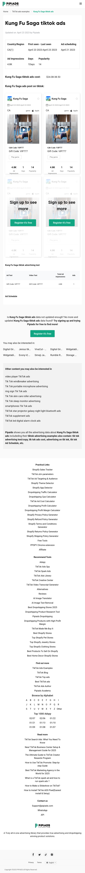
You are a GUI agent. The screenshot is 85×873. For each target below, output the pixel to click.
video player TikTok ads (17, 376)
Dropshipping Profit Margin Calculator (42, 510)
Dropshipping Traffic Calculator (42, 492)
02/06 (42, 718)
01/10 (53, 722)
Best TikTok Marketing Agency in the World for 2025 (42, 772)
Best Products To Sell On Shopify (42, 651)
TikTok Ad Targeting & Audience (43, 478)
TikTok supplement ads (17, 415)
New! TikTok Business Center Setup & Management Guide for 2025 (42, 749)
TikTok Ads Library (42, 575)
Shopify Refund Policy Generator (42, 519)
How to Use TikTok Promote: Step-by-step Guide (42, 764)
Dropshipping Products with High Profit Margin (42, 622)
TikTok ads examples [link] (21, 12)
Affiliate (42, 549)
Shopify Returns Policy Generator (42, 531)
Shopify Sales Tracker (42, 469)
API (42, 815)
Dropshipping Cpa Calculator (42, 497)
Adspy (42, 562)
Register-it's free (23, 222)
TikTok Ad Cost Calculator (42, 501)
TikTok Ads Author (42, 686)
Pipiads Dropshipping (42, 616)
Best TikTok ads (42, 681)
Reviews (42, 594)
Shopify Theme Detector (42, 483)
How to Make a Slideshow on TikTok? (42, 785)
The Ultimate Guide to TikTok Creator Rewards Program (42, 756)
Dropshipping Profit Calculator (42, 506)
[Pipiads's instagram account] (52, 855)
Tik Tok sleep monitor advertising (22, 401)
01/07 (53, 727)
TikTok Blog (42, 672)
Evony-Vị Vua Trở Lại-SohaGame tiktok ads (27, 355)
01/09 (32, 727)
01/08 (42, 727)
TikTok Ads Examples (42, 668)
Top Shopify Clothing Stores (42, 646)
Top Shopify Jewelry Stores (42, 642)
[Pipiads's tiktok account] (46, 855)
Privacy (31, 862)
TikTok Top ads (42, 677)
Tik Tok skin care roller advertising (23, 396)
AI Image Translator (42, 598)
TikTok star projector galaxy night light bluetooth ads (33, 411)
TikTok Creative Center (42, 580)
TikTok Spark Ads (42, 571)
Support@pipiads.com (42, 806)
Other (58, 709)
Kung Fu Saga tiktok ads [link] (43, 12)
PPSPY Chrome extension (42, 545)
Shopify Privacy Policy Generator (42, 515)
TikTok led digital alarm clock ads (23, 420)
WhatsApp (42, 810)
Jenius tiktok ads (27, 349)
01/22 (53, 718)
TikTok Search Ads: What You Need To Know (42, 741)
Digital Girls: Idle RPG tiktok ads (11, 349)
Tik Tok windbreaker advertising (22, 381)
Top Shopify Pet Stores (42, 637)
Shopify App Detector (42, 487)
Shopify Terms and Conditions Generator (42, 525)
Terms (39, 862)
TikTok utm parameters (42, 474)
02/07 (32, 718)
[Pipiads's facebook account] (33, 855)
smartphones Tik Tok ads (18, 406)
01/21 (32, 722)
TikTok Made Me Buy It (42, 628)
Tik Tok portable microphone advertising (26, 386)
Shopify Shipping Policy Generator (42, 536)
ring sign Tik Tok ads (16, 391)
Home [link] (6, 12)
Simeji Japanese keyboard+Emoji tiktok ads (42, 355)
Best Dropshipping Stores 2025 (42, 607)
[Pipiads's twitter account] (39, 855)
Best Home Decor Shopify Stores (42, 655)
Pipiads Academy (42, 690)
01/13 (42, 722)
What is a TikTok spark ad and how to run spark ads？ (42, 779)
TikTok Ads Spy (42, 566)
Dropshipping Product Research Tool (42, 612)
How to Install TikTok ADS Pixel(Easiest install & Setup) (42, 792)
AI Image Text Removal (42, 603)
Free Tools (42, 540)
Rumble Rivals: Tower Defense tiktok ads (58, 355)
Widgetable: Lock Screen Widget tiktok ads (74, 349)
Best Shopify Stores (42, 633)
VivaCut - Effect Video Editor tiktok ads (42, 349)
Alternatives (42, 589)
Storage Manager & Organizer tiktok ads (74, 355)
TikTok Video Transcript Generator (43, 585)
